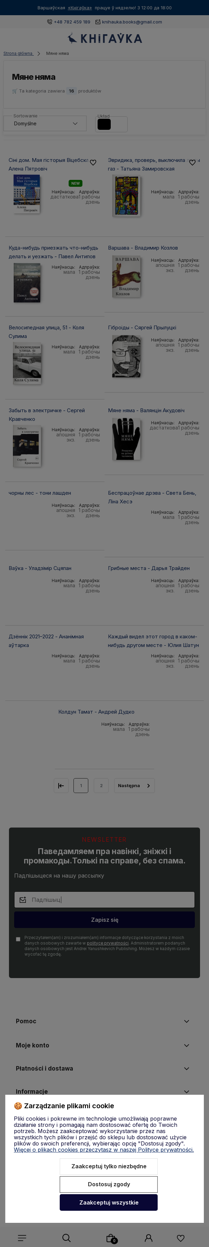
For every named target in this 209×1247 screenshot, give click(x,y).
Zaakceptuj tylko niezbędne (109, 1166)
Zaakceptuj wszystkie (109, 1202)
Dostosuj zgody (109, 1184)
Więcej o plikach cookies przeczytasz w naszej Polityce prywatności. (104, 1149)
